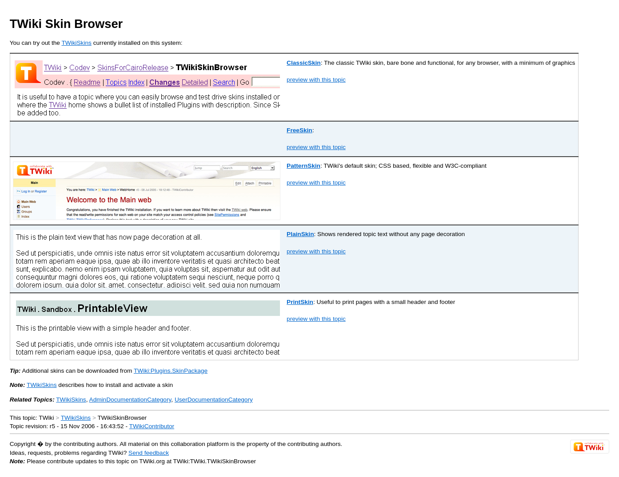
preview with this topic (316, 79)
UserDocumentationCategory (214, 399)
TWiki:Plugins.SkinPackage (171, 370)
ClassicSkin (304, 62)
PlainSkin (300, 234)
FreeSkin (299, 130)
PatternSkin (303, 165)
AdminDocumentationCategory (130, 399)
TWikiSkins (76, 42)
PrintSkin (300, 302)
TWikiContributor (152, 426)
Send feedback (148, 452)
